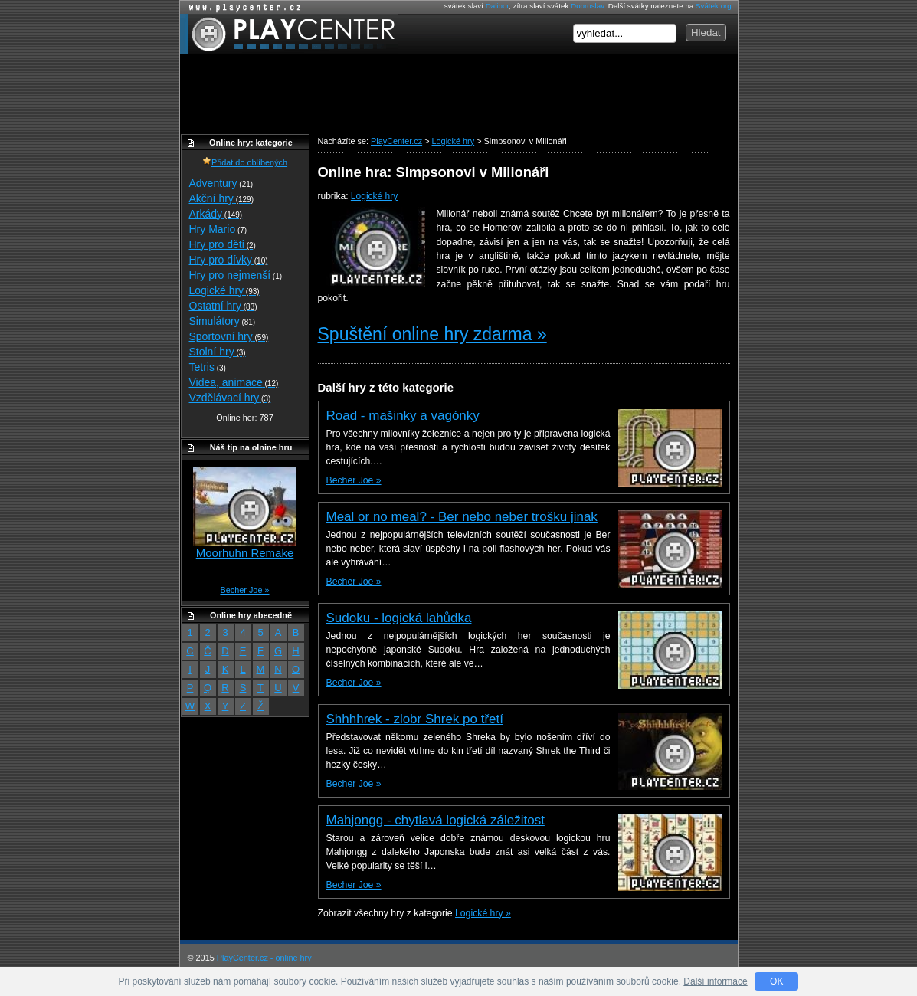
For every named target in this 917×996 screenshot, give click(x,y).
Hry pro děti (222, 244)
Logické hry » (483, 913)
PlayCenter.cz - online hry (264, 957)
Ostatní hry (223, 306)
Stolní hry (217, 352)
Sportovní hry (229, 336)
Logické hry (374, 196)
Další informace (715, 981)
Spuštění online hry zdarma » (432, 334)
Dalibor (497, 6)
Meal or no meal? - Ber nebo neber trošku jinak (462, 516)
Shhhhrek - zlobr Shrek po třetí (415, 719)
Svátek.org (714, 6)
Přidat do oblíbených (244, 162)
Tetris (207, 367)
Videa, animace (234, 382)
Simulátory (222, 321)
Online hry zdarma (241, 7)
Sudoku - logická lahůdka (399, 618)
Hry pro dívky (228, 260)
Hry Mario (218, 229)
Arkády (216, 214)
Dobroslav (587, 6)
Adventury (221, 183)
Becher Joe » (354, 480)
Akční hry (221, 198)
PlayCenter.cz (289, 34)
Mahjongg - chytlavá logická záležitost (435, 820)
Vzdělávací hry (230, 398)
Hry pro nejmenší (236, 275)
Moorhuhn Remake (245, 552)
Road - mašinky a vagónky (403, 415)
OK (776, 981)
